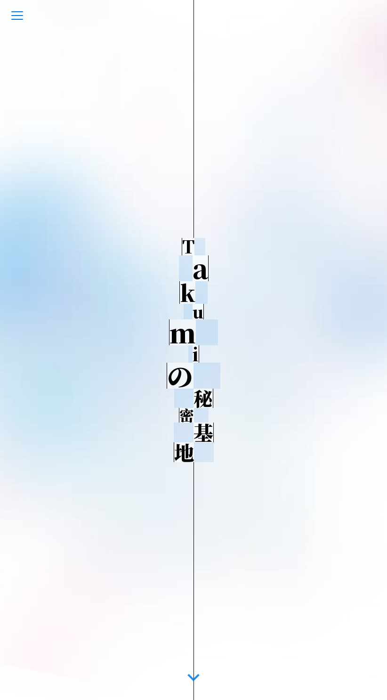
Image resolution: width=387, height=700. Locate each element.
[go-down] (193, 676)
